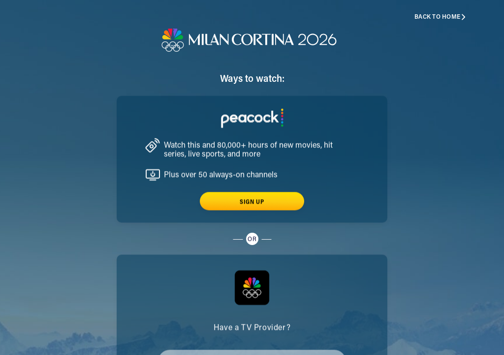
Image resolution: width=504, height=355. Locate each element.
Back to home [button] (440, 17)
